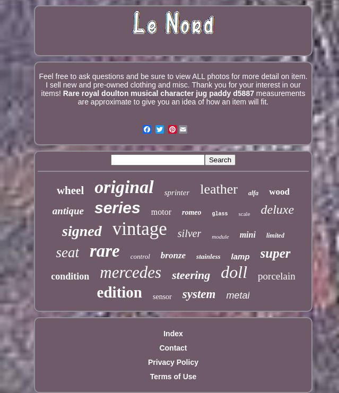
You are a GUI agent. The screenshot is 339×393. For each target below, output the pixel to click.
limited (275, 235)
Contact (173, 348)
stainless (208, 256)
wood (279, 192)
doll (234, 272)
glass (220, 214)
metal (237, 295)
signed (82, 231)
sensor (162, 297)
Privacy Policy (173, 362)
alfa (253, 193)
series (117, 207)
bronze (173, 255)
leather (219, 189)
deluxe (277, 209)
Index (173, 333)
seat (67, 252)
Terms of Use (173, 376)
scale (244, 214)
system (199, 294)
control (140, 256)
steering (191, 275)
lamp (240, 256)
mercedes (130, 272)
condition (70, 276)
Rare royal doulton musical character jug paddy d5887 (158, 93)
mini (248, 234)
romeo (192, 212)
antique (68, 210)
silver (189, 233)
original (123, 187)
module (220, 236)
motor (161, 211)
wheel (70, 190)
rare (105, 250)
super (275, 253)
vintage (139, 229)
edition (119, 292)
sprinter (177, 192)
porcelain (276, 276)
